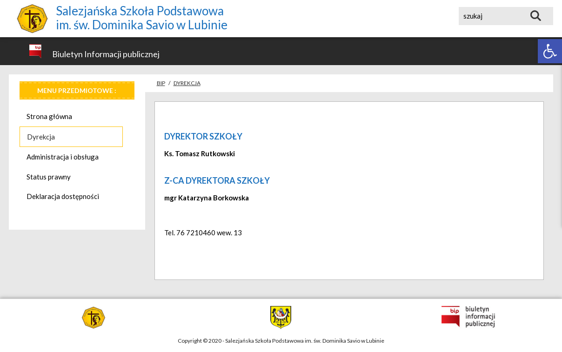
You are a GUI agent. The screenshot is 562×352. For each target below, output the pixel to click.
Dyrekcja (41, 137)
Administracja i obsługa (63, 157)
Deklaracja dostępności (63, 196)
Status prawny (49, 177)
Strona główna (49, 116)
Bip (161, 83)
